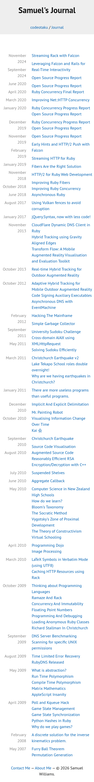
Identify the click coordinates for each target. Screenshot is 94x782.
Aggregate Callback (48, 480)
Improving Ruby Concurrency (56, 188)
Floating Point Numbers (52, 609)
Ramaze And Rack (47, 597)
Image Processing (46, 551)
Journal (57, 27)
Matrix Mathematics (48, 688)
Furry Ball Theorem (48, 748)
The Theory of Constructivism (56, 531)
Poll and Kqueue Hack (50, 702)
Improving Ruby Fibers (51, 182)
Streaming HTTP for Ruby (53, 158)
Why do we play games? (52, 726)
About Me (43, 767)
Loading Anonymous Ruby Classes (60, 621)
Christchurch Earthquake (52, 438)
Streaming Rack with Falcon (55, 55)
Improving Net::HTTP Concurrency (60, 99)
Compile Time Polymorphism (56, 682)
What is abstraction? (49, 670)
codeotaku (39, 27)
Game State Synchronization (56, 714)
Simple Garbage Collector (53, 323)
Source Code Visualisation (53, 446)
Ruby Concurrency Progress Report (61, 107)
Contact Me (20, 767)
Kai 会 (37, 430)
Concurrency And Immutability (57, 603)
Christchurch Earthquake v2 (55, 357)
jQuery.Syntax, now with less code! (61, 216)
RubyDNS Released (48, 662)
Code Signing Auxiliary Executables (61, 295)
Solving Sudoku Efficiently (54, 349)
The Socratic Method (49, 512)
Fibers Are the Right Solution (56, 166)
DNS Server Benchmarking (54, 635)
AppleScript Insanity (49, 694)
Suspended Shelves (48, 472)
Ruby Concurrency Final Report (58, 91)
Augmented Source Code (52, 452)
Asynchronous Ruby (48, 194)
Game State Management (53, 708)
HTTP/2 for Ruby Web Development (62, 174)
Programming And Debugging (57, 615)
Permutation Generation (52, 754)
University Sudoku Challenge (56, 331)
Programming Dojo (48, 545)
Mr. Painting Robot (47, 412)
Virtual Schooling (46, 537)
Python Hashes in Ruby (51, 720)
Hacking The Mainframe (52, 315)
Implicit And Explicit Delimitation (60, 404)
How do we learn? (47, 500)
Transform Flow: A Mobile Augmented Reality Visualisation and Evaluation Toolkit (59, 255)
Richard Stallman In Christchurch (60, 627)
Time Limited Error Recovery (56, 656)
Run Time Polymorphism (52, 676)
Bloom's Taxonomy (47, 506)
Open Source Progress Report (56, 77)
